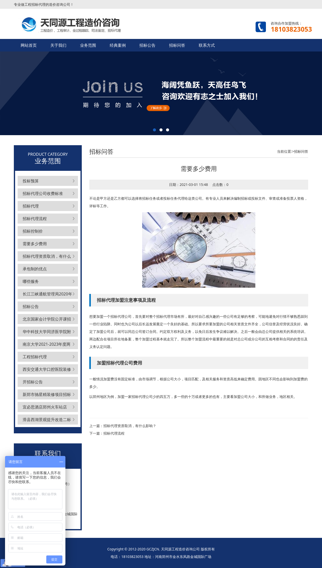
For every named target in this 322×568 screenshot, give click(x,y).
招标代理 (31, 206)
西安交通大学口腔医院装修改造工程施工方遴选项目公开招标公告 (47, 370)
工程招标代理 (35, 356)
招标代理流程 (35, 218)
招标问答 (177, 45)
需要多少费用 (35, 243)
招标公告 (147, 45)
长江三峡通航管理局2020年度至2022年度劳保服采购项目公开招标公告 (47, 295)
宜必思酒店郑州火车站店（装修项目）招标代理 (45, 408)
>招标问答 (300, 151)
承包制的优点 (35, 269)
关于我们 (58, 45)
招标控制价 (33, 231)
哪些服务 (31, 281)
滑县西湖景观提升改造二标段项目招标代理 (47, 421)
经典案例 (118, 45)
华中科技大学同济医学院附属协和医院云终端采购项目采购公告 (47, 333)
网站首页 (29, 45)
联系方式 (207, 45)
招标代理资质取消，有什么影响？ (47, 257)
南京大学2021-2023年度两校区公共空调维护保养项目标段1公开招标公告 (47, 345)
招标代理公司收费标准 (43, 193)
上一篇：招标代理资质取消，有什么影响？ (122, 425)
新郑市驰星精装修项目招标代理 (47, 395)
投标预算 (31, 181)
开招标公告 (33, 382)
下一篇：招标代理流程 (107, 433)
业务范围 (88, 45)
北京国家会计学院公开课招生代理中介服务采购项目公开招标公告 (47, 320)
